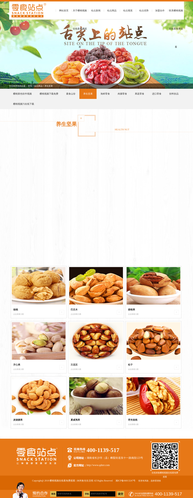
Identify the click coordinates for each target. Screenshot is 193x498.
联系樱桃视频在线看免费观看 (176, 14)
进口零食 (156, 94)
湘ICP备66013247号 (125, 480)
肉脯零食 (122, 94)
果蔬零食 (139, 94)
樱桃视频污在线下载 (23, 104)
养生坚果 (49, 86)
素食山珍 (70, 94)
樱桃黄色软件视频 (22, 94)
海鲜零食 (105, 94)
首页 (30, 86)
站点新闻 (96, 10)
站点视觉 (128, 10)
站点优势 (144, 10)
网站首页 (63, 10)
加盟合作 (160, 10)
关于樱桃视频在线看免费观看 (80, 14)
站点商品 (112, 10)
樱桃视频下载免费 (49, 94)
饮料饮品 (174, 94)
